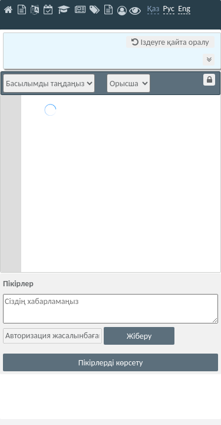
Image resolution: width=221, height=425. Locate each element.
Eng (184, 9)
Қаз (153, 9)
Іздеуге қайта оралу (170, 42)
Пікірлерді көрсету (110, 363)
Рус (168, 9)
